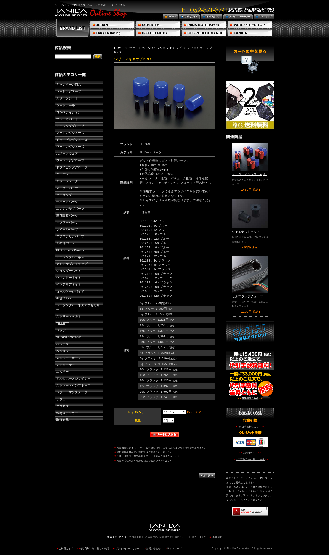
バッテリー (64, 344)
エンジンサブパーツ (70, 208)
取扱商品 (62, 420)
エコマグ (62, 406)
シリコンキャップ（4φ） (249, 174)
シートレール (65, 105)
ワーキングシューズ (70, 146)
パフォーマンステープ (71, 392)
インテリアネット (68, 284)
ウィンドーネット (68, 277)
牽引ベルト (64, 298)
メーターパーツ (67, 188)
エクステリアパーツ (70, 236)
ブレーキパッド (67, 119)
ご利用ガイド (250, 453)
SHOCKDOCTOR (68, 337)
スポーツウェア (67, 153)
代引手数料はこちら (250, 426)
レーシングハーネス (70, 257)
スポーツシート (67, 98)
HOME (119, 48)
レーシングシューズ (70, 133)
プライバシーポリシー (127, 548)
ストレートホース (68, 358)
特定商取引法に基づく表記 (250, 459)
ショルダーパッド (68, 270)
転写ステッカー (67, 413)
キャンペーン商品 (68, 84)
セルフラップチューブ (247, 296)
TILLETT (62, 323)
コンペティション (68, 112)
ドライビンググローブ (71, 167)
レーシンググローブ (70, 126)
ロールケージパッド (70, 291)
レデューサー (65, 365)
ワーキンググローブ (70, 160)
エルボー (62, 371)
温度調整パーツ (67, 215)
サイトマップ (174, 548)
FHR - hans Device (70, 250)
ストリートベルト (68, 316)
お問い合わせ (153, 548)
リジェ (61, 399)
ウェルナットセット (246, 231)
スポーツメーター (68, 181)
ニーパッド (64, 174)
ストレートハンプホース (73, 385)
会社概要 (217, 537)
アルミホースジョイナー (73, 378)
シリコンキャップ (169, 48)
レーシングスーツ (68, 91)
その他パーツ (65, 243)
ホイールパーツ (67, 229)
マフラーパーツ (67, 222)
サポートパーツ (67, 202)
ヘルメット (64, 351)
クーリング (64, 195)
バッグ (61, 330)
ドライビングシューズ (71, 140)
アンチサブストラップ (71, 264)
